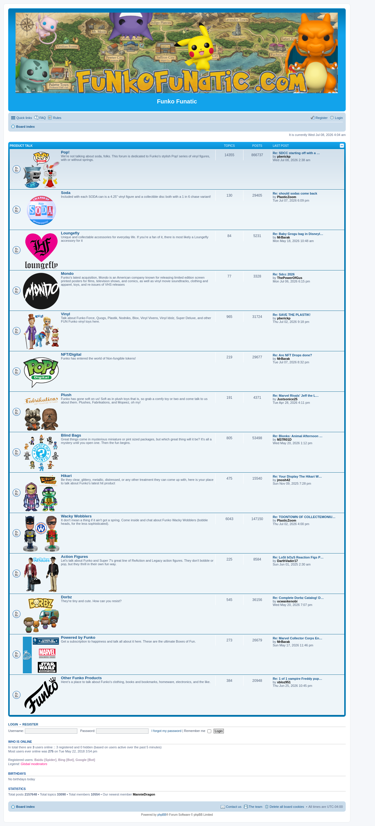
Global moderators (34, 764)
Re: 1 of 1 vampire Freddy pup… (297, 678)
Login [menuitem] (339, 118)
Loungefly (70, 233)
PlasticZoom (286, 197)
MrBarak (283, 237)
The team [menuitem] (255, 806)
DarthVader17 (287, 561)
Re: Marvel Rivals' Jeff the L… (296, 395)
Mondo (67, 273)
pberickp (284, 156)
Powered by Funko (78, 637)
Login (13, 724)
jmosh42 (283, 480)
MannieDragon (144, 794)
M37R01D (284, 439)
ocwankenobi (287, 601)
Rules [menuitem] (57, 118)
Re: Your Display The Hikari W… (297, 476)
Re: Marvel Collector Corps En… (297, 638)
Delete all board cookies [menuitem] (287, 806)
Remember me (197, 731)
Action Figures (74, 556)
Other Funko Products (81, 678)
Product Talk (21, 145)
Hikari (66, 476)
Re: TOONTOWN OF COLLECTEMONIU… (304, 517)
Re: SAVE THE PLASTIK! (292, 314)
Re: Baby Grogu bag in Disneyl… (298, 234)
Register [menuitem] (322, 118)
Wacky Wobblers (76, 516)
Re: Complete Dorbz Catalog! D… (298, 598)
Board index (25, 806)
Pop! (65, 152)
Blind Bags (71, 435)
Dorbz (66, 597)
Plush (66, 395)
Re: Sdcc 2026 (284, 274)
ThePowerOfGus (289, 278)
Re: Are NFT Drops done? (292, 355)
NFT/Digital (71, 354)
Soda (65, 192)
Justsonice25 (287, 399)
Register (30, 724)
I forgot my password (166, 731)
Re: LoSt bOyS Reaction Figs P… (298, 557)
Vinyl (65, 314)
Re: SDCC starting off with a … (296, 153)
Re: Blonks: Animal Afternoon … (298, 436)
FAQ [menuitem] (42, 118)
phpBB (161, 814)
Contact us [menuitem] (233, 806)
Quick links (24, 118)
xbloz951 (284, 682)
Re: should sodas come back (295, 193)
